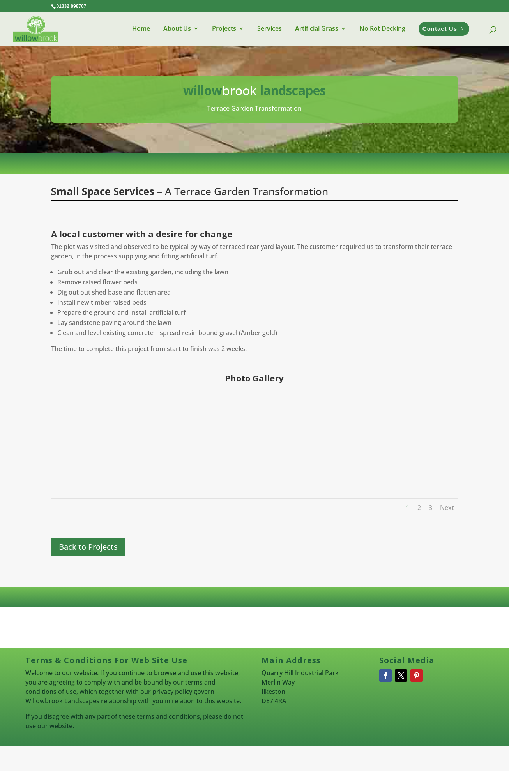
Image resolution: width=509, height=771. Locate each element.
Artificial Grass (316, 28)
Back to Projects (88, 547)
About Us (177, 28)
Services (269, 28)
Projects (224, 28)
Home (141, 28)
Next (447, 507)
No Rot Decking (382, 28)
